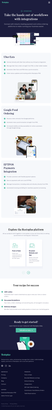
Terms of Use (4, 403)
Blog (2, 381)
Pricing (3, 375)
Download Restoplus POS (8, 392)
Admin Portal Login (7, 395)
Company (4, 378)
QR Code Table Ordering (31, 387)
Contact (3, 384)
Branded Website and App (32, 378)
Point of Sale (28, 375)
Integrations (28, 384)
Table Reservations (30, 393)
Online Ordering (29, 381)
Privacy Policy (13, 403)
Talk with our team (26, 330)
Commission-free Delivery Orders (34, 390)
